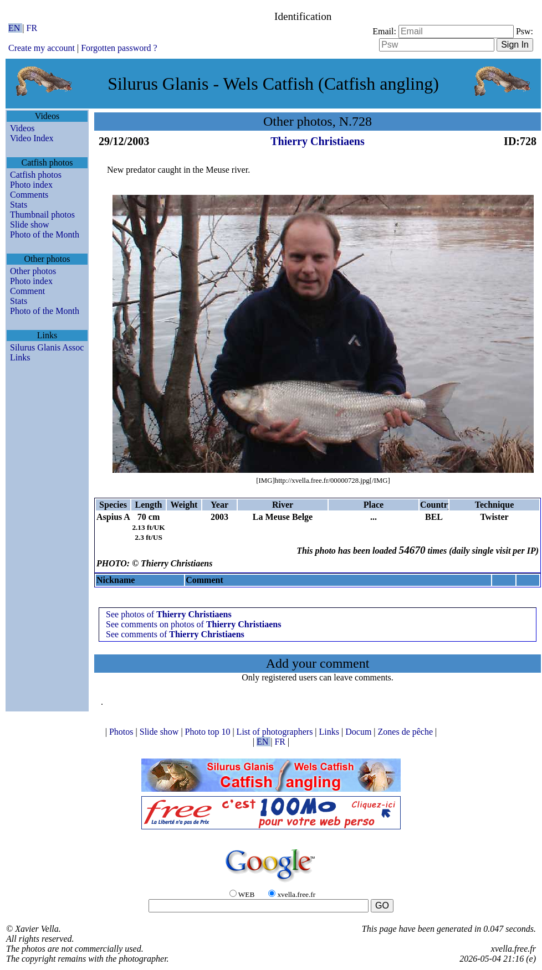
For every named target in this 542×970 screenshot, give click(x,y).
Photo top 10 (209, 731)
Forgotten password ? (119, 48)
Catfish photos (36, 174)
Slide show (29, 224)
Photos (122, 731)
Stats (18, 204)
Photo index (31, 184)
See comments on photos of (193, 624)
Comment (27, 291)
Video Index (32, 138)
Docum (359, 731)
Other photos (33, 271)
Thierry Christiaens (317, 141)
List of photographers (276, 731)
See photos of (169, 614)
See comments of (175, 634)
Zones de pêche (407, 731)
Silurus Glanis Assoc (47, 347)
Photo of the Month (44, 234)
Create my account (41, 48)
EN (15, 28)
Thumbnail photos (42, 214)
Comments (29, 194)
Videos (22, 128)
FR (32, 28)
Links (20, 357)
